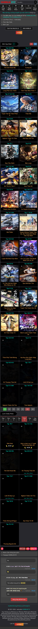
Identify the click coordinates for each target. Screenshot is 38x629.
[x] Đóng (19, 32)
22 (32, 412)
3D (35, 47)
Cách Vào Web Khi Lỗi (13, 28)
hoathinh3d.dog (12, 608)
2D (31, 47)
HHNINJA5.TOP (7, 17)
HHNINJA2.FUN (30, 15)
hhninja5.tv (27, 608)
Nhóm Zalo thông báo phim (11, 555)
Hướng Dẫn (33, 551)
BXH (28, 551)
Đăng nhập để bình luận (19, 602)
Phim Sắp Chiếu (7, 22)
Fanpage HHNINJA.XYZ (10, 558)
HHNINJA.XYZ (17, 17)
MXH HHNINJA (27, 28)
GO (27, 412)
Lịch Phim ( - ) (12, 19)
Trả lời (33, 571)
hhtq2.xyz (33, 12)
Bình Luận (6, 24)
